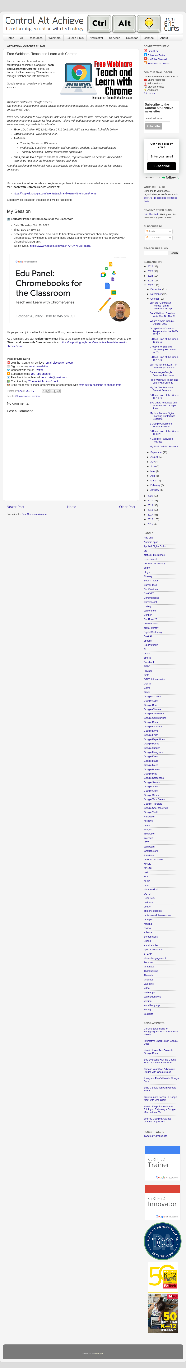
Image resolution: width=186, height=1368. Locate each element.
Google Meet (151, 765)
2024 (150, 276)
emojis (147, 658)
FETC (147, 666)
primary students (153, 911)
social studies (151, 945)
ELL (146, 649)
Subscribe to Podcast (159, 63)
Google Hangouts (153, 752)
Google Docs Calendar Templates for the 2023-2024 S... (164, 331)
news (146, 885)
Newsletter (96, 37)
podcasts (148, 902)
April (153, 476)
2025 (150, 271)
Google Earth (151, 735)
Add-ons (148, 537)
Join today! (150, 93)
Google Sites (151, 790)
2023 (150, 280)
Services (114, 37)
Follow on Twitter (157, 55)
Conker (148, 615)
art (145, 550)
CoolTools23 (150, 619)
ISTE (146, 842)
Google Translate (153, 803)
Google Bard (150, 705)
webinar (36, 396)
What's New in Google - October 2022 (162, 322)
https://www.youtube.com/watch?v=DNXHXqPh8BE (60, 245)
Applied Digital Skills (154, 546)
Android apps (151, 542)
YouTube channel (41, 373)
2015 (150, 524)
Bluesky (148, 576)
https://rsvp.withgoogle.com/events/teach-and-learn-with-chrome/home (55, 193)
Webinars (55, 37)
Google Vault (151, 812)
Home (10, 37)
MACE (147, 863)
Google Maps (151, 761)
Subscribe (161, 166)
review (147, 928)
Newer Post (15, 507)
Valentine (149, 984)
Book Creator (151, 580)
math (146, 872)
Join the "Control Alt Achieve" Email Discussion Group (161, 306)
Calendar (132, 37)
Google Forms (151, 743)
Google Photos (152, 769)
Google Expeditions (154, 739)
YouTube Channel (157, 59)
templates (149, 966)
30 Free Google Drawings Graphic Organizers (157, 1120)
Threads (148, 975)
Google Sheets (152, 786)
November (156, 294)
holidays (148, 821)
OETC (147, 894)
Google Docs (151, 722)
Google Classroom (154, 713)
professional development (157, 915)
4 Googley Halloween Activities (161, 440)
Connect (149, 37)
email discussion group (59, 362)
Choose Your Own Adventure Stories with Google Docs (159, 1070)
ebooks (148, 640)
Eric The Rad (151, 214)
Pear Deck (149, 898)
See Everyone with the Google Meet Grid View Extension (160, 1061)
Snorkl (147, 941)
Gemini (147, 683)
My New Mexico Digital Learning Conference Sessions (162, 416)
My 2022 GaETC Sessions (164, 446)
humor (147, 825)
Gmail (147, 692)
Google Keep (151, 756)
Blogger (99, 1353)
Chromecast (150, 602)
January (155, 490)
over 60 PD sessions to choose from (100, 384)
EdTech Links (75, 37)
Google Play (150, 773)
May (153, 471)
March (154, 480)
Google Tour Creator (155, 799)
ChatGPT (149, 593)
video (147, 988)
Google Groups (152, 748)
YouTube (148, 1014)
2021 (150, 496)
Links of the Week (153, 859)
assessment (150, 559)
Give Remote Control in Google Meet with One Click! (160, 1098)
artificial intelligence (154, 555)
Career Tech (150, 585)
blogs (147, 572)
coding (147, 606)
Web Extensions (152, 996)
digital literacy (151, 628)
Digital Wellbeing (153, 632)
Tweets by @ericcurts (155, 1136)
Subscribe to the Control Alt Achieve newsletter (159, 108)
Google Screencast (154, 778)
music (147, 881)
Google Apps (151, 700)
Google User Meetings (156, 808)
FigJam (148, 671)
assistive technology (154, 563)
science (148, 932)
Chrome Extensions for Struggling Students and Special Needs (161, 1031)
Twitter (39, 369)
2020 (150, 500)
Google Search (152, 782)
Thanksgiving (151, 971)
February (156, 485)
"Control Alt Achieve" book (43, 381)
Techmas (148, 962)
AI (21, 37)
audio (147, 567)
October (155, 299)
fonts (146, 675)
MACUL (148, 868)
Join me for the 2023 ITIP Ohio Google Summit (163, 366)
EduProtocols (151, 645)
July (153, 462)
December (156, 289)
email (147, 653)
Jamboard (149, 846)
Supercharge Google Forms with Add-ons (162, 374)
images (148, 829)
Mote (146, 876)
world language (152, 1005)
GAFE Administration (155, 679)
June (153, 466)
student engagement (155, 958)
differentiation (151, 623)
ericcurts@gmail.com (54, 377)
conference (150, 610)
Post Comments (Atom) (34, 514)
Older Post (127, 507)
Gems (147, 688)
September (157, 452)
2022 (150, 285)
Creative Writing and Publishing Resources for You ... (163, 349)
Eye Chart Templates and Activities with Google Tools (163, 405)
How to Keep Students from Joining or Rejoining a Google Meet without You (159, 1109)
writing (147, 1009)
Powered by (162, 177)
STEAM (148, 953)
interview (148, 838)
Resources (36, 37)
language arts (151, 851)
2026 (150, 266)
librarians (149, 855)
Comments (153, 237)
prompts (148, 919)
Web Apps (149, 992)
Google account (152, 696)
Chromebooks (22, 396)
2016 (150, 519)
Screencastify (151, 936)
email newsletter (38, 366)
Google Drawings (153, 726)
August (155, 457)
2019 (150, 505)
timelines (148, 979)
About (164, 37)
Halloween (149, 816)
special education (153, 949)
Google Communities (155, 718)
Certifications (151, 589)
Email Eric (153, 51)
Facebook (149, 662)
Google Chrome (152, 709)
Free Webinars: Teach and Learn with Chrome (164, 381)
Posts (150, 231)
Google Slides (151, 795)
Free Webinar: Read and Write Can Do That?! (163, 315)
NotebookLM (150, 889)
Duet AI (148, 636)
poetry (147, 906)
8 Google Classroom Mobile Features (161, 425)
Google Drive (151, 730)
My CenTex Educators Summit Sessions (161, 389)
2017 (150, 514)
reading (148, 924)
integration (149, 833)
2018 (150, 510)
